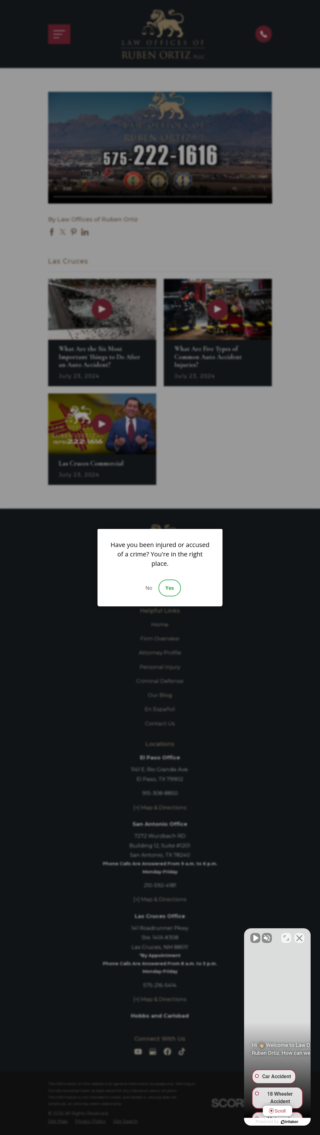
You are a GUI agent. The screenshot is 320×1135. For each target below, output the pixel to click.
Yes (169, 588)
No (148, 588)
